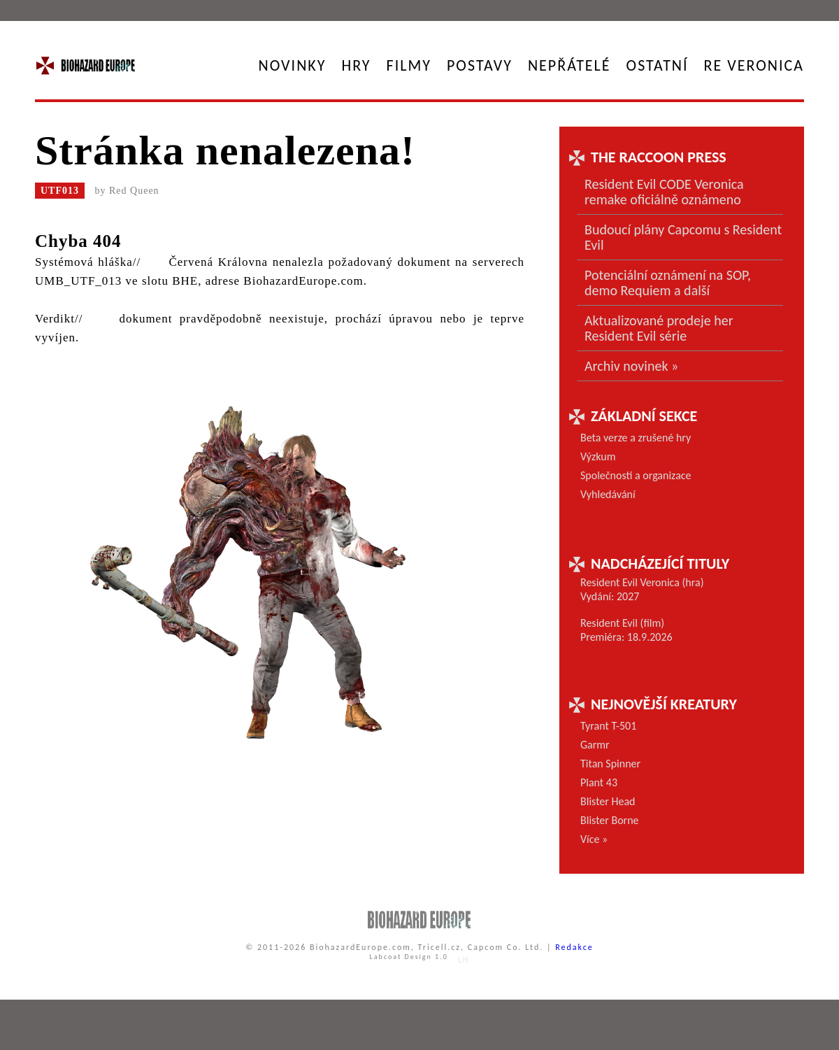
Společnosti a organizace (635, 475)
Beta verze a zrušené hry (635, 437)
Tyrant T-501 (608, 725)
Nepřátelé (569, 65)
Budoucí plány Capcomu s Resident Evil (683, 237)
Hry (356, 65)
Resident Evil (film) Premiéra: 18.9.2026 (626, 630)
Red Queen (134, 190)
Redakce (574, 947)
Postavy (479, 65)
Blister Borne (609, 820)
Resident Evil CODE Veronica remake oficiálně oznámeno (664, 192)
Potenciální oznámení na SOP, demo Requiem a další (668, 283)
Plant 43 (598, 782)
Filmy (409, 65)
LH (464, 960)
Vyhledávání (608, 494)
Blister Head (607, 801)
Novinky (293, 65)
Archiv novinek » (631, 365)
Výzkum (598, 456)
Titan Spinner (610, 763)
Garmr (595, 744)
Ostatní (657, 65)
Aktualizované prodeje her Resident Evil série (659, 328)
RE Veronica (754, 65)
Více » (594, 839)
